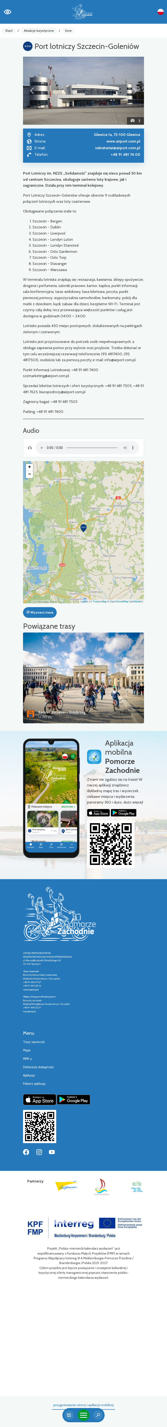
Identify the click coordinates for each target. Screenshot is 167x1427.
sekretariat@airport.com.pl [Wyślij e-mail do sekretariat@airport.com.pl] (117, 148)
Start (9, 30)
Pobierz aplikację (34, 1083)
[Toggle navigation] (83, 1415)
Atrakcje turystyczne (39, 30)
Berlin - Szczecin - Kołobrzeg (61, 712)
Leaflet (84, 601)
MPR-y (27, 1059)
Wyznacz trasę (39, 612)
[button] (32, 91)
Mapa (26, 1050)
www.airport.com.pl (123, 141)
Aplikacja (29, 1075)
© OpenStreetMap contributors (125, 601)
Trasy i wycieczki (34, 1042)
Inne (68, 30)
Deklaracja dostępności (38, 1067)
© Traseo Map (98, 601)
